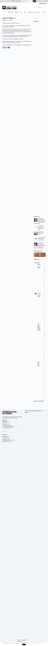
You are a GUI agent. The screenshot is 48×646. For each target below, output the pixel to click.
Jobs (21, 12)
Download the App (37, 12)
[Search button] (45, 18)
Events (25, 12)
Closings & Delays (30, 12)
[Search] (44, 12)
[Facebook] (39, 3)
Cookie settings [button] (42, 642)
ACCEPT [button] (24, 644)
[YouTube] (41, 410)
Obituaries (10, 20)
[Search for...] (39, 18)
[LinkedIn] (45, 3)
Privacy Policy (20, 641)
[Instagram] (32, 410)
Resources (17, 12)
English (39, 7)
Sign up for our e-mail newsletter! (16, 1)
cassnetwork (18, 23)
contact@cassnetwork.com (7, 427)
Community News (11, 12)
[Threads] (42, 3)
